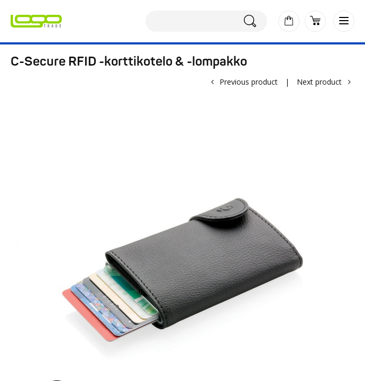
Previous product (249, 82)
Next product (319, 82)
